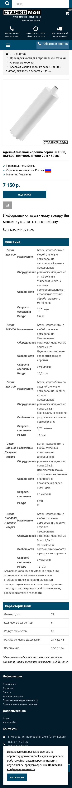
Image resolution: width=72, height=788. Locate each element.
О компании (9, 684)
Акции (6, 718)
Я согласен (17, 777)
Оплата (7, 692)
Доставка (8, 688)
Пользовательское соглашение (20, 704)
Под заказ (24, 194)
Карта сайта (10, 722)
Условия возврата (13, 696)
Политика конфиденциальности (20, 700)
